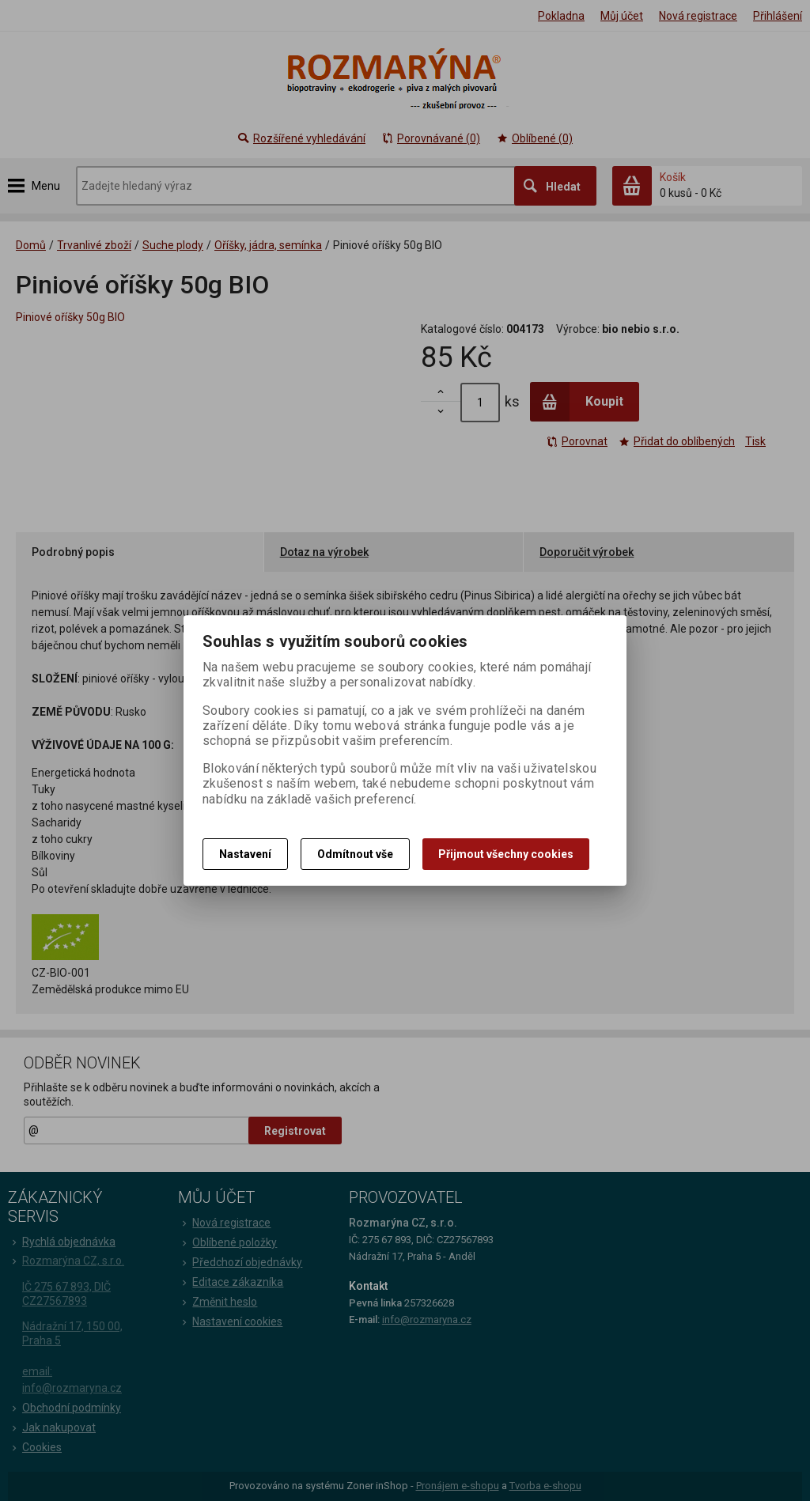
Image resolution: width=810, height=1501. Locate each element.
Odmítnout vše (355, 854)
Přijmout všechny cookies (505, 854)
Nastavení (245, 854)
